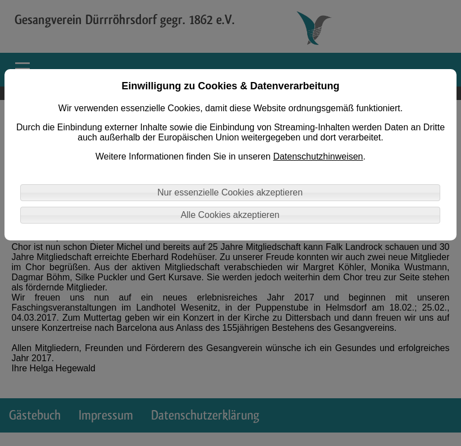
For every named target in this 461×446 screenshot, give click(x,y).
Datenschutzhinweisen (318, 156)
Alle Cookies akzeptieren (230, 215)
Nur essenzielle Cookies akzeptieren (230, 192)
